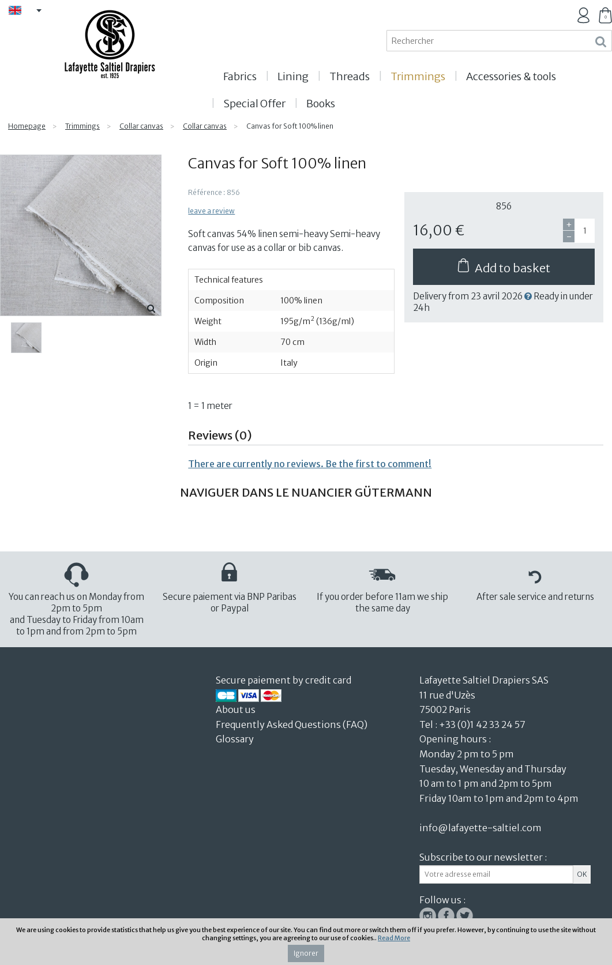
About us (236, 709)
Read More (394, 938)
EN (29, 11)
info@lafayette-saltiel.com (480, 827)
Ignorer (306, 953)
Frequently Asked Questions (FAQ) (291, 724)
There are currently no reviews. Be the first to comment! (309, 464)
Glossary (235, 739)
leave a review (211, 210)
